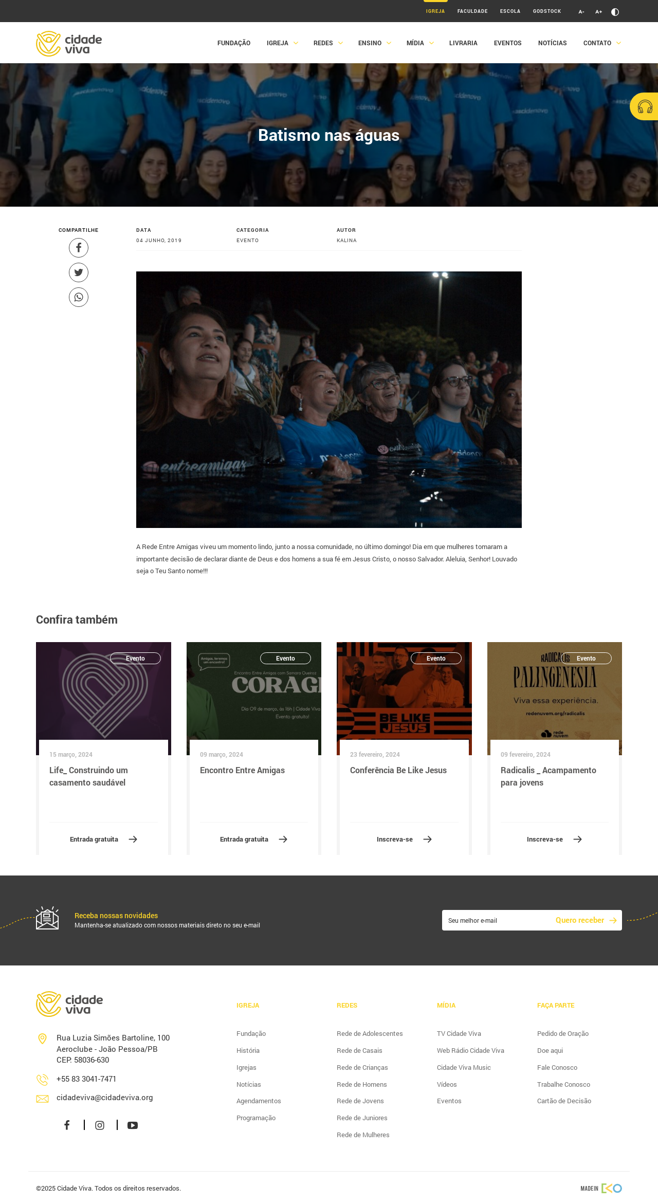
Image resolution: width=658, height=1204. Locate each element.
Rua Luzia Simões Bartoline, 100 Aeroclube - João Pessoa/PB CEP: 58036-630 (113, 1048)
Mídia (415, 43)
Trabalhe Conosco (563, 1084)
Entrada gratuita (94, 839)
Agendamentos (258, 1100)
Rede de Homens (362, 1084)
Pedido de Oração (563, 1033)
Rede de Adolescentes (370, 1033)
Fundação (233, 43)
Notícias (552, 43)
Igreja (435, 11)
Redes (323, 43)
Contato (597, 43)
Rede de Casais (359, 1050)
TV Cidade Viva (459, 1033)
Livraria (463, 43)
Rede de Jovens (360, 1100)
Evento (135, 658)
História (248, 1050)
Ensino (369, 43)
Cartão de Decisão (564, 1100)
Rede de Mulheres (363, 1134)
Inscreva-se (395, 839)
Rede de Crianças (362, 1067)
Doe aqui (550, 1050)
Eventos (508, 43)
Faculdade (473, 11)
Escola (510, 11)
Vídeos (447, 1084)
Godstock (547, 11)
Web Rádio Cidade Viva (470, 1050)
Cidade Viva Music (464, 1067)
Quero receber (580, 920)
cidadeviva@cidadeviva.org (105, 1097)
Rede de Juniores (362, 1117)
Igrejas (246, 1067)
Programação (256, 1117)
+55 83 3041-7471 (87, 1078)
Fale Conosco (557, 1067)
